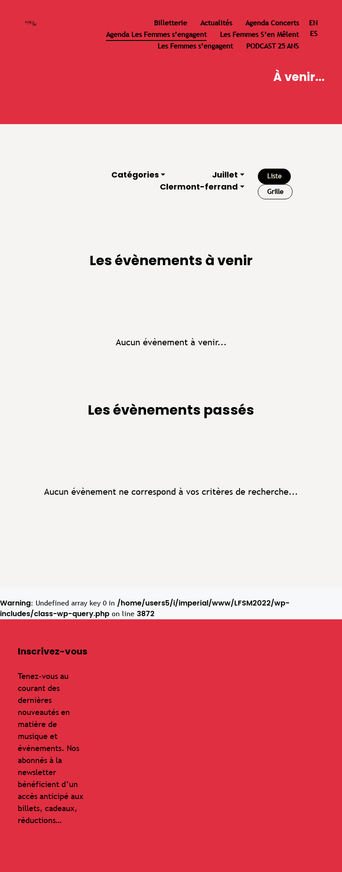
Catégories (135, 174)
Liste (274, 176)
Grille (275, 191)
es (314, 33)
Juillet (225, 174)
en (313, 23)
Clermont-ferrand (199, 186)
